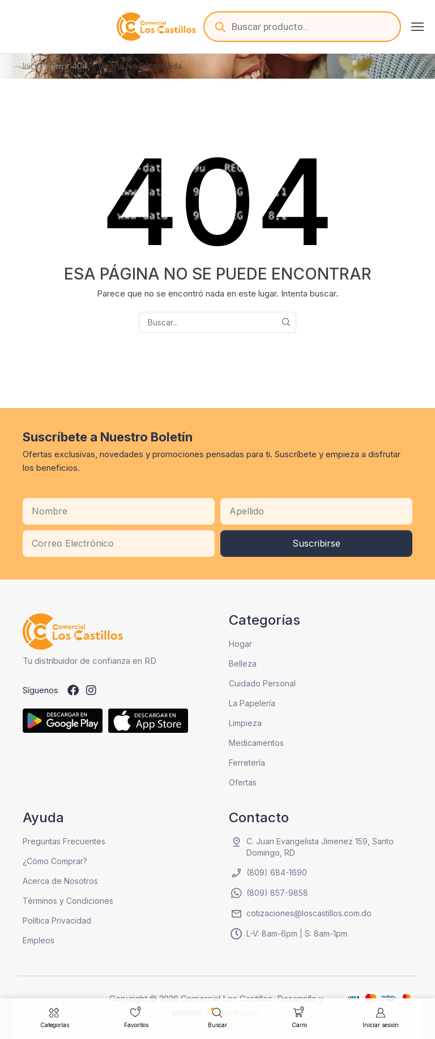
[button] (417, 26)
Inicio (32, 66)
